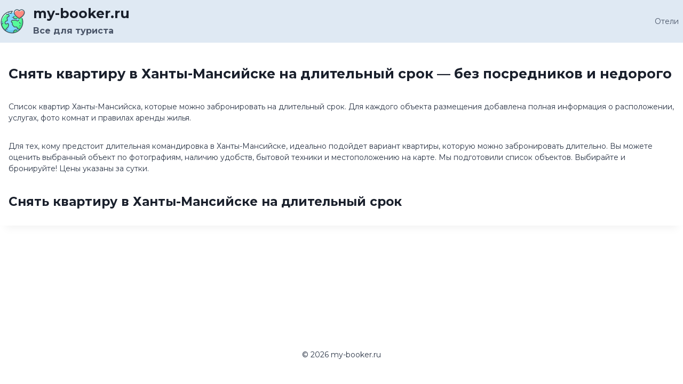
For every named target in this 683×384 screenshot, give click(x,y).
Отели (667, 21)
